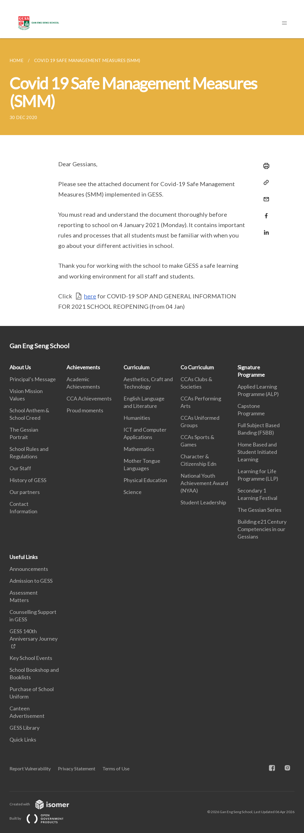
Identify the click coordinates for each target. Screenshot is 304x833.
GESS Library (24, 727)
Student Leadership (203, 502)
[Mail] (264, 195)
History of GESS (28, 480)
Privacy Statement (76, 768)
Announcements (29, 569)
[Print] (264, 166)
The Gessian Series (259, 509)
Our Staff (20, 468)
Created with (44, 804)
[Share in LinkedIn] (264, 229)
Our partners (25, 492)
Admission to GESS (31, 580)
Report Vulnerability (30, 768)
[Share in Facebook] (264, 212)
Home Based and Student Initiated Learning (257, 452)
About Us (20, 367)
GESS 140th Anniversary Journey (34, 635)
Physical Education (145, 480)
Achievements (83, 367)
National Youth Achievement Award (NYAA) (204, 483)
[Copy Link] (264, 182)
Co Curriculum (197, 367)
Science (133, 492)
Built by (41, 818)
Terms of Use (115, 768)
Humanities (137, 417)
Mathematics (139, 449)
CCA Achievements (89, 398)
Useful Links (24, 557)
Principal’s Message (33, 379)
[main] (152, 182)
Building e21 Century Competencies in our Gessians (262, 529)
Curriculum (136, 367)
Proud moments (84, 410)
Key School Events (31, 658)
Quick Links (23, 739)
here (90, 296)
